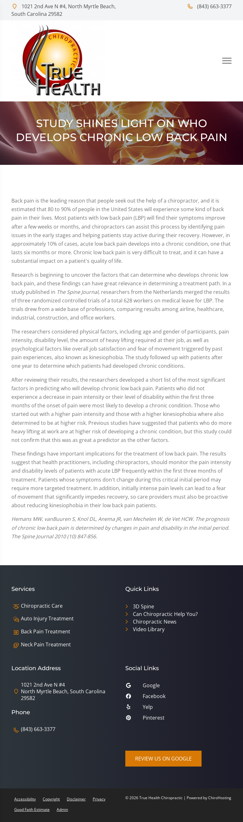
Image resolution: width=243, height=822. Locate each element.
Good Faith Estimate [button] (32, 809)
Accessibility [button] (25, 799)
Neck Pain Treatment (46, 644)
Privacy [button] (99, 799)
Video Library (149, 629)
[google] (178, 687)
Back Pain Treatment (45, 631)
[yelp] (178, 708)
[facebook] (178, 697)
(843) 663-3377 (209, 6)
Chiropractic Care (42, 606)
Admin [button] (62, 809)
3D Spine (143, 606)
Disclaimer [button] (76, 799)
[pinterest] (178, 719)
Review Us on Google (163, 758)
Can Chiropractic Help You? (165, 614)
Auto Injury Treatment (47, 618)
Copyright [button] (51, 799)
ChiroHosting (219, 797)
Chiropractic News (155, 621)
